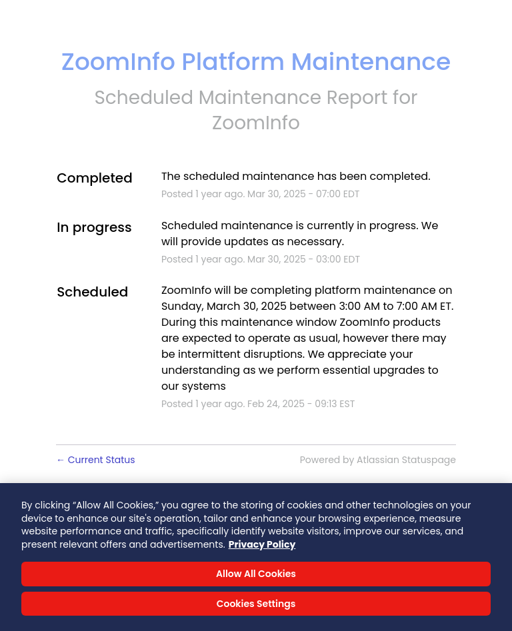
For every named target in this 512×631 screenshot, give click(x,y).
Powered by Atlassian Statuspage (378, 459)
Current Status (95, 459)
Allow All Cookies (256, 577)
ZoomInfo (256, 123)
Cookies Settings (256, 607)
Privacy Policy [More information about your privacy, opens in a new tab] (262, 547)
